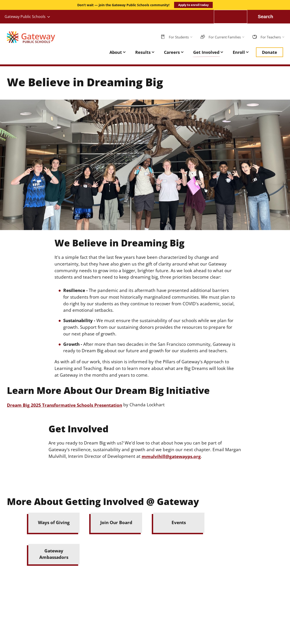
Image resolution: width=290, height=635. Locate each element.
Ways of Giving (54, 522)
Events (179, 522)
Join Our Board (116, 522)
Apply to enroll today (193, 5)
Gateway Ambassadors (53, 554)
